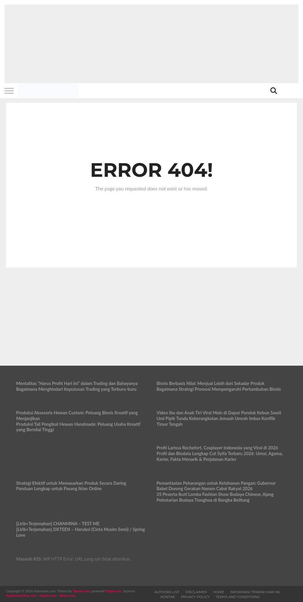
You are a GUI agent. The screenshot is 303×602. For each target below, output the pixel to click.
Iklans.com (68, 595)
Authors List (166, 592)
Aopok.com (48, 595)
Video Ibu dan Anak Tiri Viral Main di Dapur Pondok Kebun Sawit (218, 412)
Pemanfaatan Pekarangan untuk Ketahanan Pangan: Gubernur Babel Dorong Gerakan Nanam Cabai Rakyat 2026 (216, 486)
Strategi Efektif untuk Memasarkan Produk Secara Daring (71, 483)
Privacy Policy (195, 597)
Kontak (167, 597)
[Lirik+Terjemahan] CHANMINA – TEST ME (57, 523)
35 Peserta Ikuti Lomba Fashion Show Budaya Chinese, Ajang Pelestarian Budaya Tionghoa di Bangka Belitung (214, 497)
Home (218, 592)
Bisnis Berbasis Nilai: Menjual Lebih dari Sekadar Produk (210, 383)
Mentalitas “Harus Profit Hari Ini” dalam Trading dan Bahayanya (76, 383)
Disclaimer (196, 592)
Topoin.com (81, 591)
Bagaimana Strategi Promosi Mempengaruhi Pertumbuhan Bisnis (218, 389)
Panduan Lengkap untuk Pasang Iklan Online (59, 488)
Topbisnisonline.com (21, 595)
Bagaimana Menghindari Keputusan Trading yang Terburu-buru (76, 389)
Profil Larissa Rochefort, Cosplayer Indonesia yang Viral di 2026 (217, 447)
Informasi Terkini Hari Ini (255, 592)
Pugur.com (113, 591)
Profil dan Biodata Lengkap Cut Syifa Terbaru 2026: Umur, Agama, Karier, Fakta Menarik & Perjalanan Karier (219, 456)
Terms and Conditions (238, 597)
